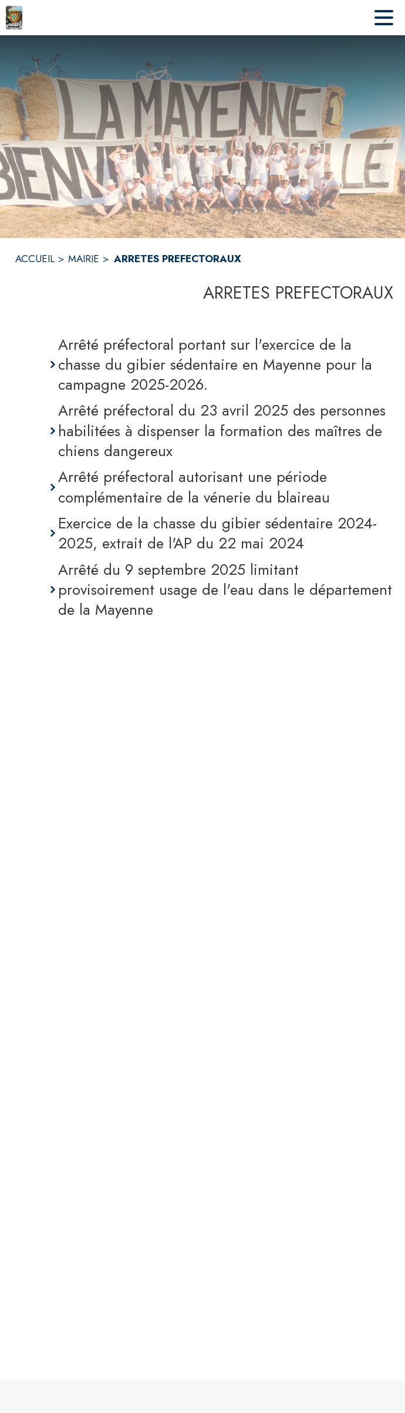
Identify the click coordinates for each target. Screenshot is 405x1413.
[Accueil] (14, 17)
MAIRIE (83, 259)
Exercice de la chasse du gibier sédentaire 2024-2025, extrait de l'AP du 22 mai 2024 (217, 533)
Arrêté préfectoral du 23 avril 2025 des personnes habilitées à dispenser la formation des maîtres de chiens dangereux (222, 430)
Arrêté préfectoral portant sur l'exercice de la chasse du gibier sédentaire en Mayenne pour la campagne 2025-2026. (215, 364)
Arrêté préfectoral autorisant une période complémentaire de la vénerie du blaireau (194, 487)
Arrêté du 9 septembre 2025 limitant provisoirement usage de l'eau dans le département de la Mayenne (225, 590)
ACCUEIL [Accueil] (35, 259)
